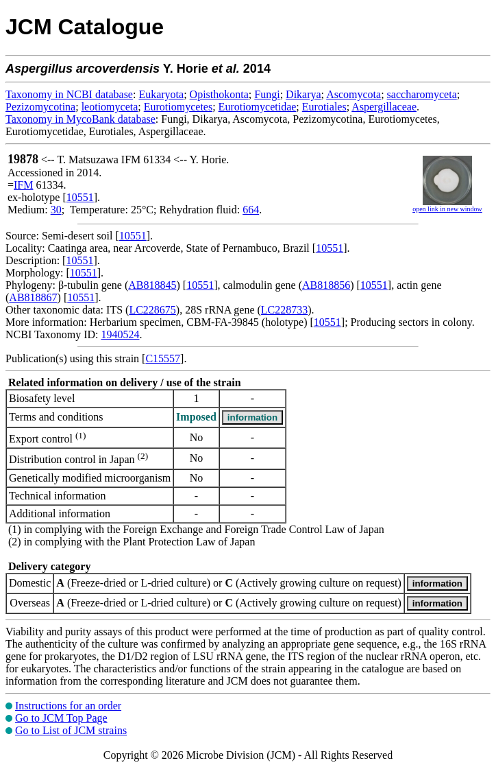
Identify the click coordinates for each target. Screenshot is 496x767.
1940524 (120, 334)
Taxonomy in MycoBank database (80, 119)
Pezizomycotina (40, 107)
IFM (23, 185)
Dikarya (303, 94)
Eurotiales (324, 107)
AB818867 (33, 297)
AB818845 (152, 285)
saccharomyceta (422, 94)
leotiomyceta (110, 107)
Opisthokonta (219, 94)
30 (56, 209)
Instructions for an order (68, 705)
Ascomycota (353, 94)
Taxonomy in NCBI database (69, 94)
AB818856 (326, 285)
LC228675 (152, 310)
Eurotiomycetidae (258, 107)
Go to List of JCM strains (71, 730)
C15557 (162, 358)
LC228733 (284, 310)
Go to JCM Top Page (61, 718)
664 (251, 209)
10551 (80, 197)
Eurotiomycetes (178, 107)
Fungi (267, 94)
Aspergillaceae (384, 107)
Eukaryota (161, 94)
